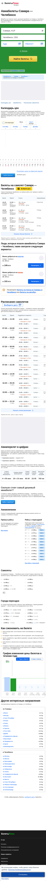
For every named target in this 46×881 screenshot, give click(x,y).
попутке (21, 256)
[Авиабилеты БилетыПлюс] (8, 834)
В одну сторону (36, 659)
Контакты (3, 844)
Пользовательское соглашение (10, 850)
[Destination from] (23, 31)
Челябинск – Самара (17, 70)
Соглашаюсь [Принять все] (23, 874)
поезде (20, 272)
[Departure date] (12, 44)
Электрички (4, 864)
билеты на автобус (28, 292)
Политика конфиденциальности (10, 847)
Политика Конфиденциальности (19, 870)
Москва (33, 525)
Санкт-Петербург (30, 527)
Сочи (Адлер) (41, 524)
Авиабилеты (4, 858)
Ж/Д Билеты (4, 861)
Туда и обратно (24, 659)
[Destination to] (23, 37)
